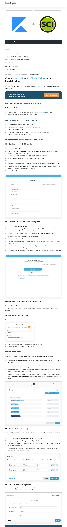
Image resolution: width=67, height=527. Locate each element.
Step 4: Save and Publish (11, 66)
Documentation (11, 42)
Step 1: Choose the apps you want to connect (16, 56)
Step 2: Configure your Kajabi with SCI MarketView (17, 59)
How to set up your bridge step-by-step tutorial (16, 53)
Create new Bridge (39, 112)
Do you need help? (10, 69)
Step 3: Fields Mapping (11, 63)
